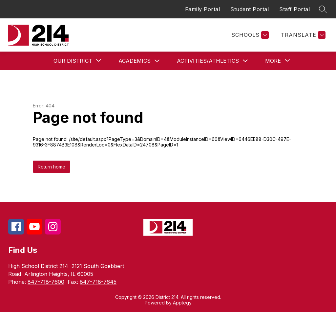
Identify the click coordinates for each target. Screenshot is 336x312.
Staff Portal (294, 9)
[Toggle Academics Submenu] (157, 60)
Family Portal (202, 9)
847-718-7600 (46, 282)
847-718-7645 (98, 282)
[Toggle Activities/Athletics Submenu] (245, 60)
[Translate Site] (302, 35)
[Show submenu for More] (273, 61)
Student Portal (249, 9)
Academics (134, 60)
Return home (51, 166)
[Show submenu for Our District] (72, 61)
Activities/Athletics (208, 60)
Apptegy (182, 302)
